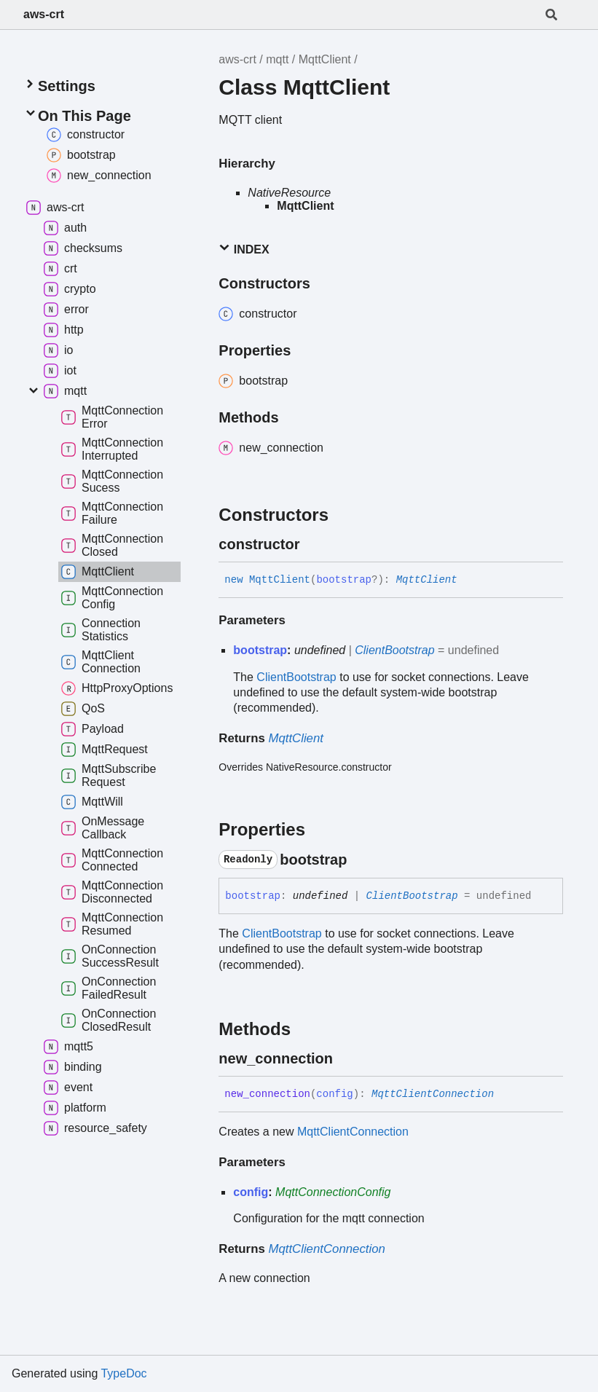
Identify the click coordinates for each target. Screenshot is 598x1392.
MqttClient (325, 59)
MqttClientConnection (432, 1094)
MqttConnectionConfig (332, 1192)
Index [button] (244, 249)
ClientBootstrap (394, 650)
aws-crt (43, 14)
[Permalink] (312, 544)
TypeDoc (123, 1373)
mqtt (277, 59)
